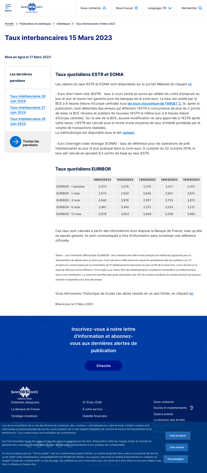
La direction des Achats (169, 419)
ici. (191, 293)
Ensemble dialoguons (25, 402)
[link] (27, 98)
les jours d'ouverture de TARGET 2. (155, 103)
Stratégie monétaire (24, 416)
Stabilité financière (94, 416)
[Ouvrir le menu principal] (8, 8)
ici (190, 84)
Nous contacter (164, 401)
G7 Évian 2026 (92, 402)
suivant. (129, 133)
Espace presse (163, 414)
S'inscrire (103, 366)
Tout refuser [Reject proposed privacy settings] (177, 447)
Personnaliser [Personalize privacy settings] (176, 458)
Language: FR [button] (160, 8)
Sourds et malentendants (170, 407)
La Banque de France (25, 409)
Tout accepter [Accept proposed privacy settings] (178, 435)
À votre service (92, 409)
